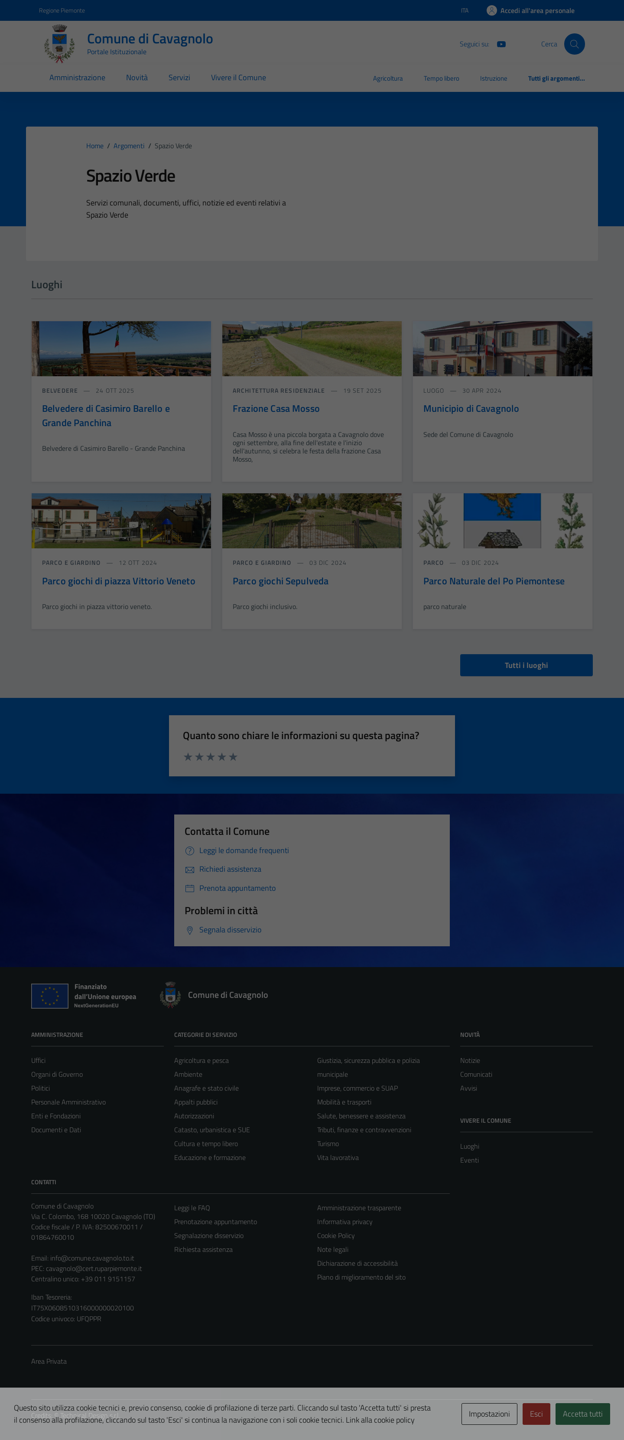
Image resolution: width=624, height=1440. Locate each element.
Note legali (332, 1249)
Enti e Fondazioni (56, 1116)
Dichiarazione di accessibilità (357, 1263)
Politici (40, 1088)
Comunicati (476, 1074)
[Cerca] (574, 43)
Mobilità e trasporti (344, 1102)
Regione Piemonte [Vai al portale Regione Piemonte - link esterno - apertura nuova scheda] (62, 10)
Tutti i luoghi (526, 665)
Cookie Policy (336, 1235)
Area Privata (49, 1361)
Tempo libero (441, 78)
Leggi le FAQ (192, 1207)
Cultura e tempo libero (206, 1143)
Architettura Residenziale (280, 390)
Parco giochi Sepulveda (280, 581)
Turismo (328, 1143)
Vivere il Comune (238, 77)
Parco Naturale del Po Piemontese (494, 581)
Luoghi (469, 1146)
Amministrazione (77, 77)
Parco (434, 562)
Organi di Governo (57, 1074)
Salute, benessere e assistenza (361, 1116)
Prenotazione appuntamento (215, 1221)
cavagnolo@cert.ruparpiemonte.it (94, 1268)
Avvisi (468, 1088)
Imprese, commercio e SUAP (357, 1088)
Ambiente (188, 1074)
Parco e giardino (72, 562)
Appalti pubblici (196, 1102)
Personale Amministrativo (68, 1102)
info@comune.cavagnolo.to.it (92, 1258)
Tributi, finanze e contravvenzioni (364, 1129)
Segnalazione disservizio (209, 1235)
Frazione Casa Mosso (276, 408)
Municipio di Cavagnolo (471, 408)
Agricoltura (388, 78)
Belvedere (61, 390)
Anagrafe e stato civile (206, 1088)
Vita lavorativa (338, 1157)
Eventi (469, 1160)
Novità (137, 77)
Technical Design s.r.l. (90, 1415)
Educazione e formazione (210, 1157)
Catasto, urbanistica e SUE (212, 1129)
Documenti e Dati (56, 1129)
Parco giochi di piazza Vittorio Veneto (118, 581)
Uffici (38, 1060)
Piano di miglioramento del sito (361, 1277)
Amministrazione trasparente (359, 1207)
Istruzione (493, 78)
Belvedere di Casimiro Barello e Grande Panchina (106, 415)
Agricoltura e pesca (201, 1060)
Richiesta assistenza (203, 1249)
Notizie (470, 1060)
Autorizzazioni (194, 1116)
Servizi (179, 77)
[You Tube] (498, 43)
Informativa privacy (345, 1221)
